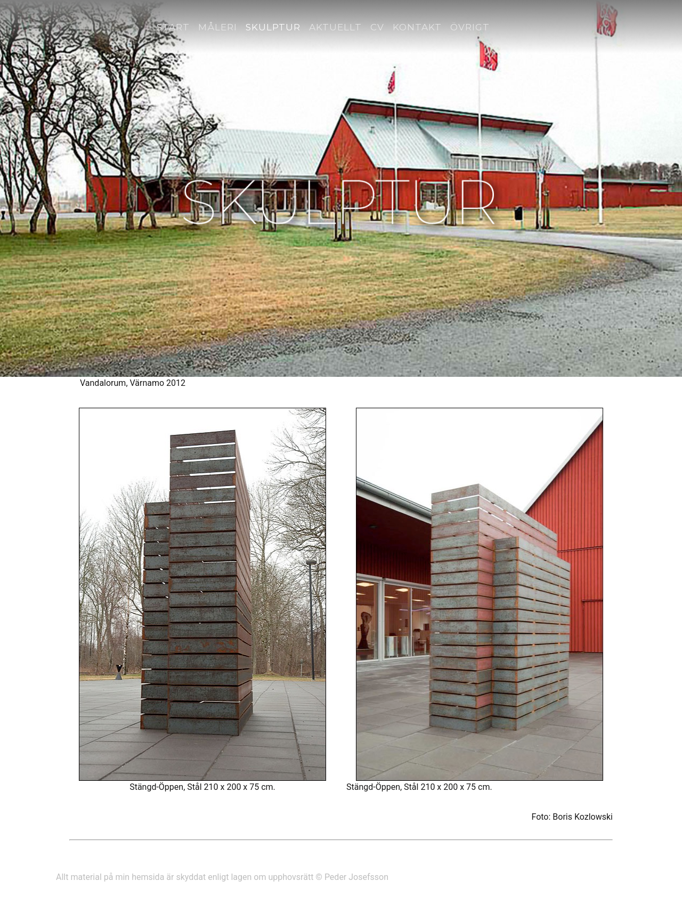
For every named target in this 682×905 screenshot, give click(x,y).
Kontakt (417, 27)
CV (377, 27)
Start (173, 27)
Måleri (217, 27)
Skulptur (273, 27)
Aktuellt (335, 27)
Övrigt (470, 27)
